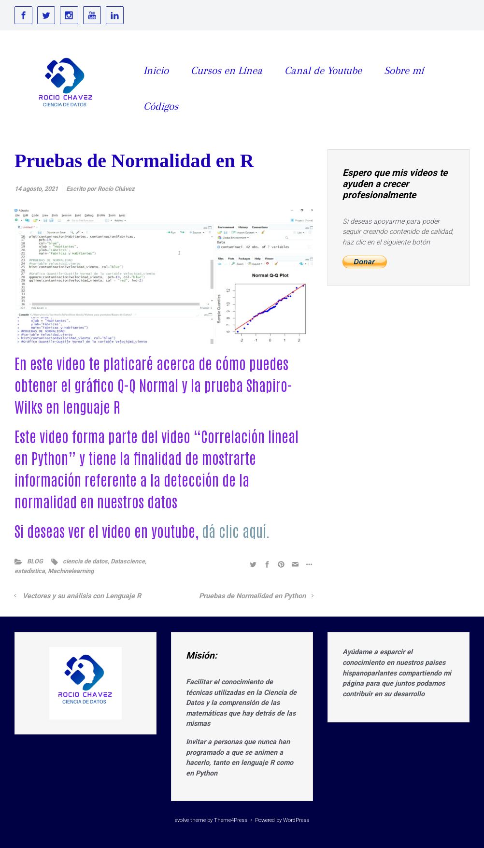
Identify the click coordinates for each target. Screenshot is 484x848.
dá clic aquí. (236, 530)
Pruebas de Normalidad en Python (252, 596)
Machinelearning (71, 571)
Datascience (128, 561)
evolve (182, 820)
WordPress (296, 820)
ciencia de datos (85, 561)
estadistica (29, 571)
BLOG (35, 561)
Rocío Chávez (116, 188)
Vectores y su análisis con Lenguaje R (82, 596)
